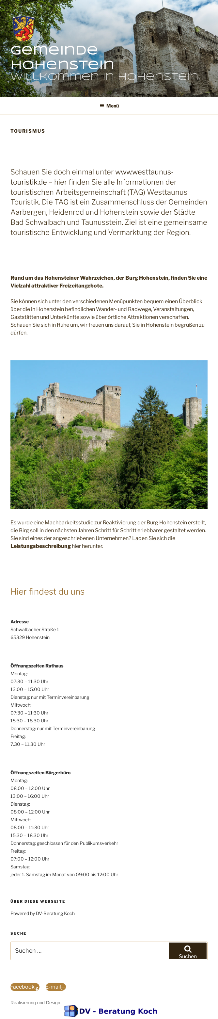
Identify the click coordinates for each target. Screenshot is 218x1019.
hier (77, 546)
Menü (109, 105)
